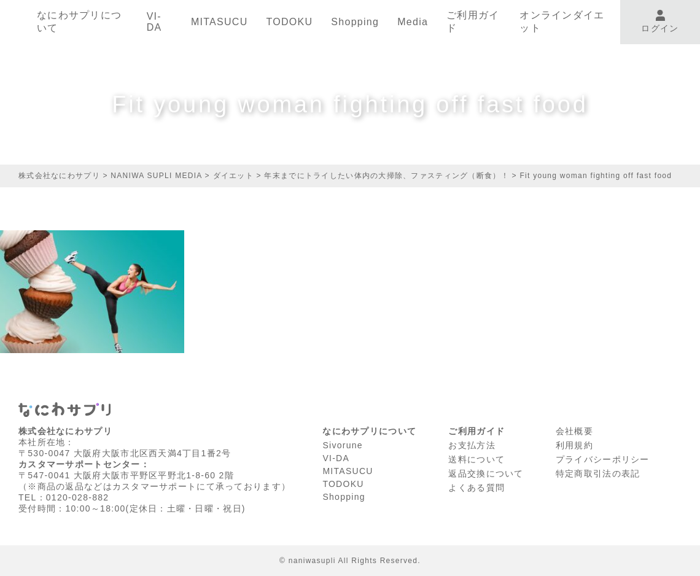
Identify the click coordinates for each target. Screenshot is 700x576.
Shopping (355, 22)
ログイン (660, 22)
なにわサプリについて (79, 21)
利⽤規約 (574, 445)
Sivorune (342, 445)
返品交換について (485, 473)
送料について (476, 459)
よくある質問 (476, 487)
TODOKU (289, 22)
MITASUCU (219, 22)
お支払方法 (471, 445)
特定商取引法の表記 (598, 473)
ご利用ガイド (472, 21)
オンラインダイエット (561, 21)
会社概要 (574, 431)
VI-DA (154, 22)
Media (412, 22)
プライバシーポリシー (603, 459)
